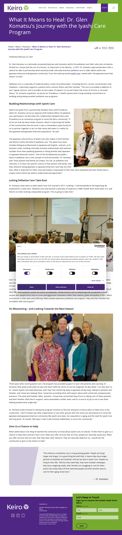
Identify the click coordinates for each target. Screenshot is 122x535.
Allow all (90, 287)
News (17, 46)
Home (11, 46)
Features (26, 46)
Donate (104, 8)
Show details (96, 280)
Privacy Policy (43, 524)
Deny (32, 287)
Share (105, 48)
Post (111, 48)
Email (82, 513)
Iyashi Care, (76, 73)
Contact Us (43, 504)
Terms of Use (52, 524)
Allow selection (61, 287)
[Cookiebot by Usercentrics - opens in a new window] (96, 246)
